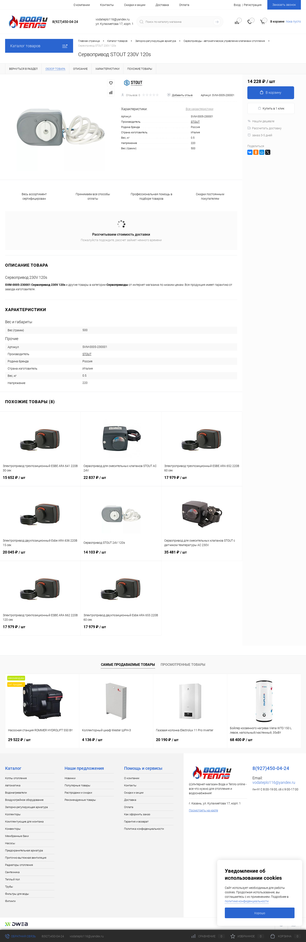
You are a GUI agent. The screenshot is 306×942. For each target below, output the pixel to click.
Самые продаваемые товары (128, 665)
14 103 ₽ (121, 555)
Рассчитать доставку (264, 128)
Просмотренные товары (183, 665)
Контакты (107, 5)
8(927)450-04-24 (53, 936)
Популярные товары (77, 785)
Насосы (10, 843)
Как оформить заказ (137, 814)
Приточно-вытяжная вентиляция (25, 857)
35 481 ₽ (201, 555)
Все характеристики (199, 109)
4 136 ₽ (92, 739)
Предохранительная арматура (24, 850)
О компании (82, 5)
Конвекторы (13, 828)
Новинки (70, 778)
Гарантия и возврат (136, 821)
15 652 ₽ (40, 480)
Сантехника (12, 872)
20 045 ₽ (40, 555)
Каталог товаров (39, 46)
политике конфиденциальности (247, 901)
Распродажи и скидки (78, 792)
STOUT (195, 121)
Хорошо (259, 913)
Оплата (184, 5)
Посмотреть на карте (203, 810)
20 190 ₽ (167, 739)
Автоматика (12, 785)
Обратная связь (20, 936)
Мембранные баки (17, 836)
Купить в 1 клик (271, 108)
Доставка (162, 5)
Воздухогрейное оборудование (24, 799)
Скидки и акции (134, 5)
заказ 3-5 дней (259, 135)
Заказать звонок (284, 4)
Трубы (9, 886)
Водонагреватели (16, 792)
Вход (237, 5)
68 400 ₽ (241, 739)
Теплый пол (12, 879)
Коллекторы (13, 814)
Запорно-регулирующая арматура (26, 807)
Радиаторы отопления (19, 865)
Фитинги (10, 901)
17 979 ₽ (201, 480)
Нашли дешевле (260, 121)
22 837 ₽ (121, 480)
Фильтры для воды (17, 893)
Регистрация (253, 5)
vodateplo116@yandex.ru (273, 782)
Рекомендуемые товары (80, 799)
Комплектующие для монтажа (24, 821)
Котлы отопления (16, 778)
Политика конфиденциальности (144, 828)
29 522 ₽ (19, 739)
